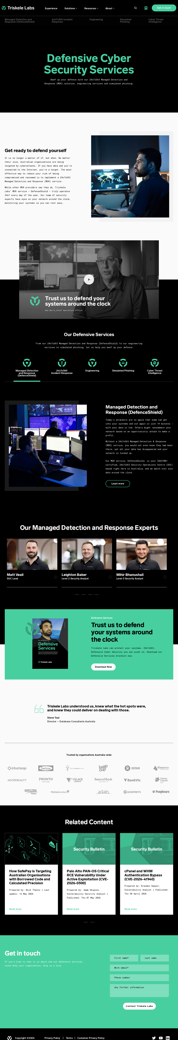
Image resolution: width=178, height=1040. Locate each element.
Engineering (96, 19)
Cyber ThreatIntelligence (155, 20)
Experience (51, 8)
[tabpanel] (54, 562)
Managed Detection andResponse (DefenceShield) (20, 20)
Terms (69, 1039)
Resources (90, 8)
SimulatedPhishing (125, 20)
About (108, 8)
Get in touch (164, 7)
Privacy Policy (52, 1039)
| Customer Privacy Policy (88, 1039)
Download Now (103, 665)
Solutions (70, 8)
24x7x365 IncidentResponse (62, 20)
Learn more (117, 483)
